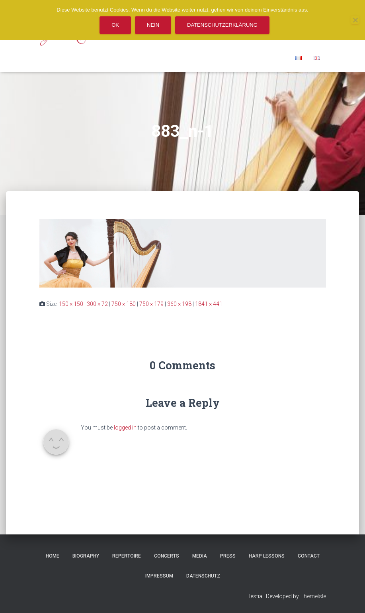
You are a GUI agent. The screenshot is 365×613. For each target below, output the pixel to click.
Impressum (159, 576)
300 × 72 (97, 304)
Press (228, 556)
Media (199, 556)
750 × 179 (151, 304)
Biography (85, 556)
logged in (125, 427)
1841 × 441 (209, 304)
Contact (309, 556)
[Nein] (355, 20)
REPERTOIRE (126, 556)
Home (52, 556)
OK (115, 25)
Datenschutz (203, 576)
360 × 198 (179, 304)
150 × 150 (71, 304)
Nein (153, 25)
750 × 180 (123, 304)
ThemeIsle (313, 596)
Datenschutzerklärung (222, 25)
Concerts (166, 556)
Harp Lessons (267, 556)
